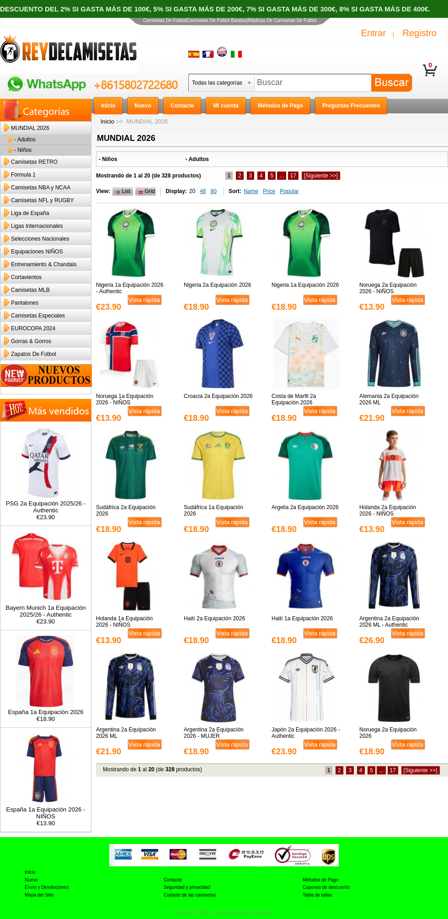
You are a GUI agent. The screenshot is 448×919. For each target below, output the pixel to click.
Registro (420, 33)
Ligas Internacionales (37, 226)
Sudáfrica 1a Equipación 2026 (213, 510)
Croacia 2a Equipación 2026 (218, 396)
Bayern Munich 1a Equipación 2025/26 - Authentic (45, 608)
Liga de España (30, 213)
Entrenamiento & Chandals (43, 264)
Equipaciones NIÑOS (37, 251)
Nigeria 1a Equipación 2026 (305, 285)
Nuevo (31, 879)
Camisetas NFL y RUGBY (42, 200)
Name (251, 191)
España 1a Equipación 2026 (46, 709)
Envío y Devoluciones (47, 887)
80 (214, 191)
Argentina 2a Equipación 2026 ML (126, 732)
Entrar (373, 33)
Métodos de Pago (320, 879)
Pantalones (24, 303)
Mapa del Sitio (39, 895)
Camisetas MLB (30, 290)
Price (269, 191)
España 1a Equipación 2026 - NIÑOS (45, 810)
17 (293, 175)
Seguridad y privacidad (187, 887)
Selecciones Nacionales (40, 239)
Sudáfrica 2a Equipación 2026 (125, 510)
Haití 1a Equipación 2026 (302, 618)
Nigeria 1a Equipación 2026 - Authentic (129, 288)
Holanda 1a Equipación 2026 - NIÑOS (124, 621)
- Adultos (25, 139)
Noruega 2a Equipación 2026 (387, 732)
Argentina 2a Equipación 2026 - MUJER (214, 732)
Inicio (107, 121)
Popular (289, 191)
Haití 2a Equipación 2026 (214, 618)
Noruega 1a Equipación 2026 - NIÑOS (124, 399)
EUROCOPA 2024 (33, 328)
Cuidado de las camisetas (190, 895)
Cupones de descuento (326, 887)
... (281, 175)
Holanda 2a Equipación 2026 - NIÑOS (387, 510)
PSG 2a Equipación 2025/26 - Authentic (46, 504)
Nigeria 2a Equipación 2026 (217, 285)
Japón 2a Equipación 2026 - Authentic (306, 732)
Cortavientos (26, 277)
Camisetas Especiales (38, 315)
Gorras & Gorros (31, 341)
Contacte (173, 879)
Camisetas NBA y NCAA (40, 187)
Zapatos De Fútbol (33, 354)
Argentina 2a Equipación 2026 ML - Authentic (389, 621)
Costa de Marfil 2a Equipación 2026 (294, 399)
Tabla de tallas (317, 895)
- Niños (23, 150)
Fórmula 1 (23, 175)
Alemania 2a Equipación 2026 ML (388, 399)
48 (203, 191)
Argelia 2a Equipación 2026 (305, 507)
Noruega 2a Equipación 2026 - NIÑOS (387, 288)
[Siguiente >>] (321, 175)
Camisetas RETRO (34, 162)
